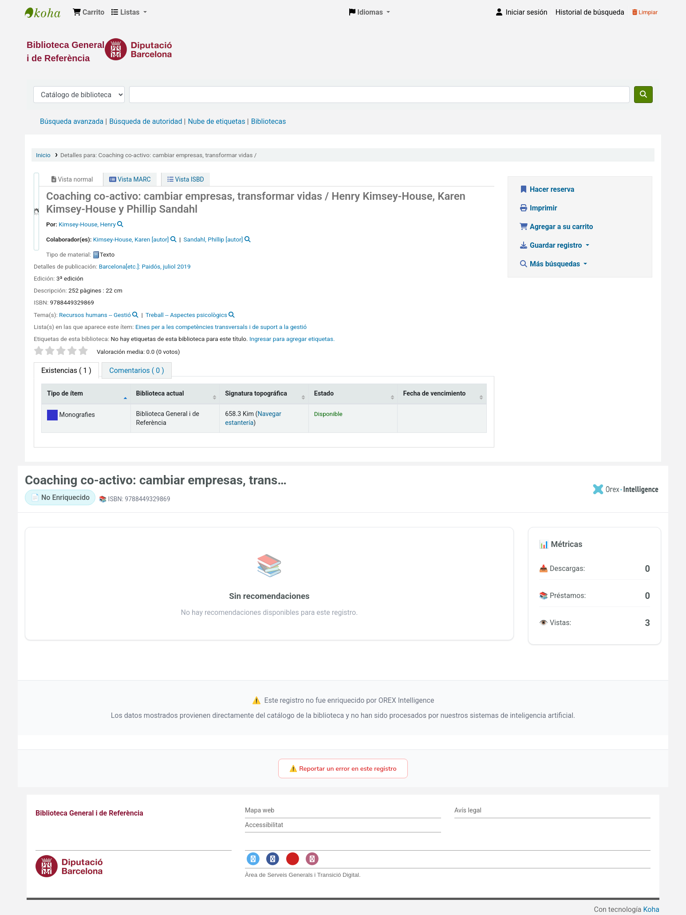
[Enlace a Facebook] (273, 859)
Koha (651, 909)
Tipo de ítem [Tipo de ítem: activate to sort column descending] (65, 393)
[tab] (136, 370)
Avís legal (467, 810)
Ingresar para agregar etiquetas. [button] (292, 338)
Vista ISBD (185, 179)
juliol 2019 (176, 266)
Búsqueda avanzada (71, 121)
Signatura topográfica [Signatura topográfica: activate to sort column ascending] (256, 393)
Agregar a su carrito (556, 226)
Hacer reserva (546, 189)
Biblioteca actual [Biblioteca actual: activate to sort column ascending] (160, 393)
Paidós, (152, 266)
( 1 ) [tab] (66, 370)
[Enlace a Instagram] (312, 859)
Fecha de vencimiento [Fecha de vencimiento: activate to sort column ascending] (434, 393)
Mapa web (259, 810)
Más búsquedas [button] (550, 264)
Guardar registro (551, 245)
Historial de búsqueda (590, 12)
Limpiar (645, 12)
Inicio (43, 154)
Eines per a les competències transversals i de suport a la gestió (221, 326)
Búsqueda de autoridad (145, 121)
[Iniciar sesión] (521, 12)
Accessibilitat (264, 825)
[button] (88, 12)
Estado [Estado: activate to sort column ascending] (324, 393)
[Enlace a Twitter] (253, 859)
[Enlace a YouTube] (292, 859)
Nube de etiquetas (216, 121)
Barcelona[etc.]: (119, 266)
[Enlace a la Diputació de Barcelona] (343, 49)
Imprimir (538, 208)
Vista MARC (130, 179)
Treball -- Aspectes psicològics (186, 314)
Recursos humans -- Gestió (95, 314)
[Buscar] (643, 94)
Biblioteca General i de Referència (47, 12)
